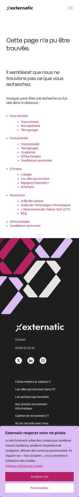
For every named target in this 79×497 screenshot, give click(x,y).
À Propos (16, 168)
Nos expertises (30, 125)
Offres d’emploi (31, 156)
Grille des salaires (32, 201)
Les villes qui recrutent (35, 178)
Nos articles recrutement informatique (31, 406)
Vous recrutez (19, 116)
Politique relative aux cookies (24, 466)
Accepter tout (39, 476)
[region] (39, 461)
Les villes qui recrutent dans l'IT (35, 389)
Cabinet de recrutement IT (32, 415)
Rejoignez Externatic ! (35, 183)
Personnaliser (39, 488)
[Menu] (70, 8)
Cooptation (28, 152)
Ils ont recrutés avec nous (31, 423)
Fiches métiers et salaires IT (33, 381)
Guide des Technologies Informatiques (46, 205)
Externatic (27, 187)
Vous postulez (19, 138)
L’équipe (26, 174)
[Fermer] (76, 428)
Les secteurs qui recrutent (32, 397)
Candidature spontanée (36, 160)
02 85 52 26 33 (25, 348)
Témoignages (29, 130)
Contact (20, 339)
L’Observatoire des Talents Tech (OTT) (45, 209)
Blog (24, 213)
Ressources (17, 195)
